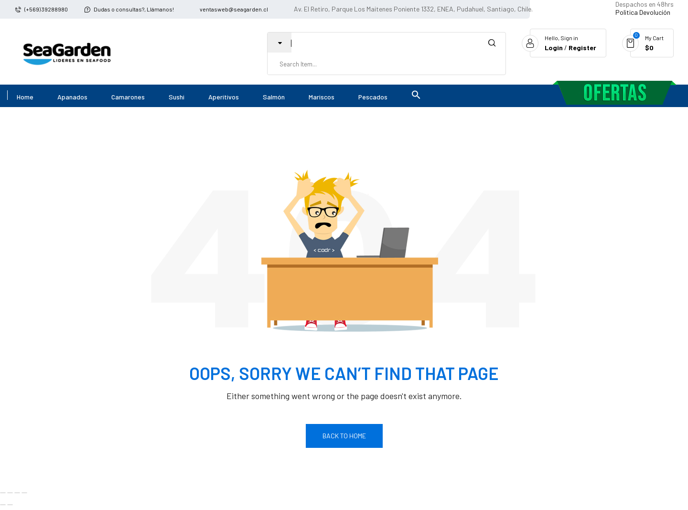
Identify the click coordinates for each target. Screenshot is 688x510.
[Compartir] (17, 492)
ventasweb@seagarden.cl (234, 9)
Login (554, 47)
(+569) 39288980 (46, 9)
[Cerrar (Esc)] (24, 492)
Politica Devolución (642, 12)
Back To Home (344, 436)
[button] (419, 96)
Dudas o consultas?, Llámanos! (134, 9)
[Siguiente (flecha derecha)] (10, 504)
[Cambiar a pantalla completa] (10, 492)
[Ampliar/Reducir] (3, 492)
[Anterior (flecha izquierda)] (3, 504)
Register (582, 47)
